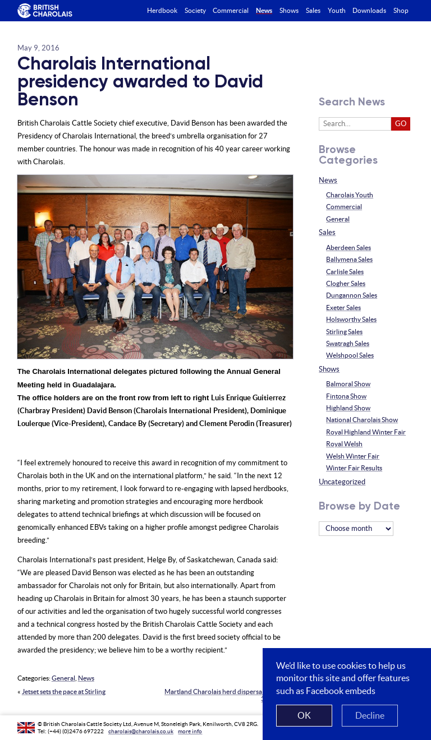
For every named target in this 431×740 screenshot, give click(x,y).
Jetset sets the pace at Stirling (64, 691)
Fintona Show (346, 396)
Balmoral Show (348, 383)
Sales (327, 232)
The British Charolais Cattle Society (44, 11)
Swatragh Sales (347, 343)
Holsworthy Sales (351, 319)
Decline (369, 715)
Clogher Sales (345, 283)
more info (190, 731)
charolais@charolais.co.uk (140, 731)
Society (195, 10)
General (63, 678)
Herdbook (162, 10)
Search (423, 10)
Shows (329, 369)
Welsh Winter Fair (352, 456)
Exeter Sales (343, 307)
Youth (337, 10)
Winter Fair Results (354, 467)
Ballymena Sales (349, 259)
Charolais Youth (349, 194)
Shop (401, 10)
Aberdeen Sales (348, 247)
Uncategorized (342, 482)
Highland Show (348, 407)
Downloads (369, 10)
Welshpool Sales (350, 355)
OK (304, 715)
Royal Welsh (344, 443)
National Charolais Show (362, 419)
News (86, 678)
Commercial (344, 206)
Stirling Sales (344, 331)
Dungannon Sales (351, 295)
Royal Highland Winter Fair (366, 432)
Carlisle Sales (345, 271)
